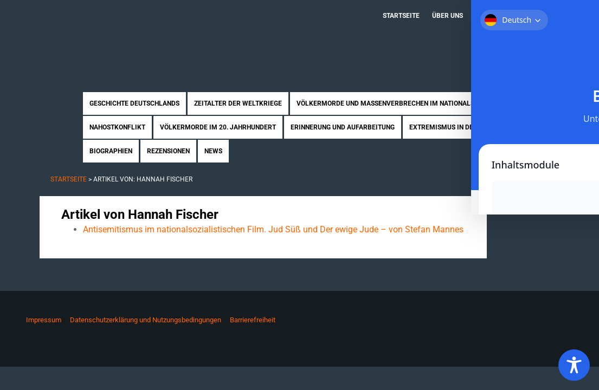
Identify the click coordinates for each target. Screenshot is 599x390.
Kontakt (541, 16)
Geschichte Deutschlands (134, 103)
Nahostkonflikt (117, 127)
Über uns (447, 16)
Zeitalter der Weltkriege (238, 103)
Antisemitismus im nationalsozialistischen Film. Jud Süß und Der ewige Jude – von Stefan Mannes (273, 229)
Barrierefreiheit (252, 320)
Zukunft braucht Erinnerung (152, 35)
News (213, 151)
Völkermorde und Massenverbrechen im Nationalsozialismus (405, 103)
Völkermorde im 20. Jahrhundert (218, 127)
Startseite (401, 16)
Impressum (43, 320)
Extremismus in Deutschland (460, 127)
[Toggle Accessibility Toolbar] (574, 365)
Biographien (110, 151)
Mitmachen (494, 16)
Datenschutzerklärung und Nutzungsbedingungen (145, 320)
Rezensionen (168, 151)
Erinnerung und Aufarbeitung (343, 127)
